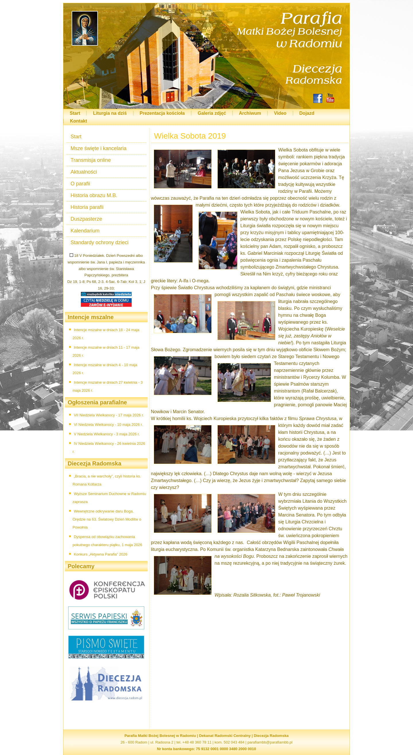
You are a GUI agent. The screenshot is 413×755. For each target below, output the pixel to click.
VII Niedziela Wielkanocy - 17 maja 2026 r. (109, 415)
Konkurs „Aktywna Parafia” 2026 (100, 554)
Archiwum (250, 113)
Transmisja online (91, 160)
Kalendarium (85, 231)
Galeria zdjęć (212, 113)
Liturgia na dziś (109, 113)
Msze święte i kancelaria (98, 148)
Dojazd (306, 113)
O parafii (80, 184)
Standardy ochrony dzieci (99, 242)
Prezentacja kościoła (162, 113)
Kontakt (78, 121)
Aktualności (84, 172)
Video (280, 113)
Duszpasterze (86, 219)
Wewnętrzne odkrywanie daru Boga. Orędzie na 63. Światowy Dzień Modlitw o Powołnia (107, 519)
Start (75, 113)
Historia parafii (87, 207)
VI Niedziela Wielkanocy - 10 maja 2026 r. (108, 424)
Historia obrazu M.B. (94, 195)
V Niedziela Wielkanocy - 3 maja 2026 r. (107, 434)
